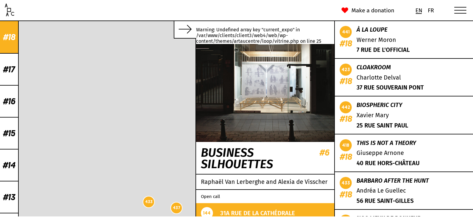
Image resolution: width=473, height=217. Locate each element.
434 (149, 118)
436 (93, 125)
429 (162, 54)
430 (85, 91)
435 (141, 39)
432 (89, 82)
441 (84, 76)
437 (38, 208)
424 (123, 103)
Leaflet (115, 214)
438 (163, 99)
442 (108, 186)
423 (145, 107)
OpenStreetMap (135, 214)
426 (96, 156)
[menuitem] (419, 10)
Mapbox (188, 214)
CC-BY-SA (156, 214)
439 (141, 120)
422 (104, 161)
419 (111, 145)
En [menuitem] (418, 10)
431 (166, 82)
